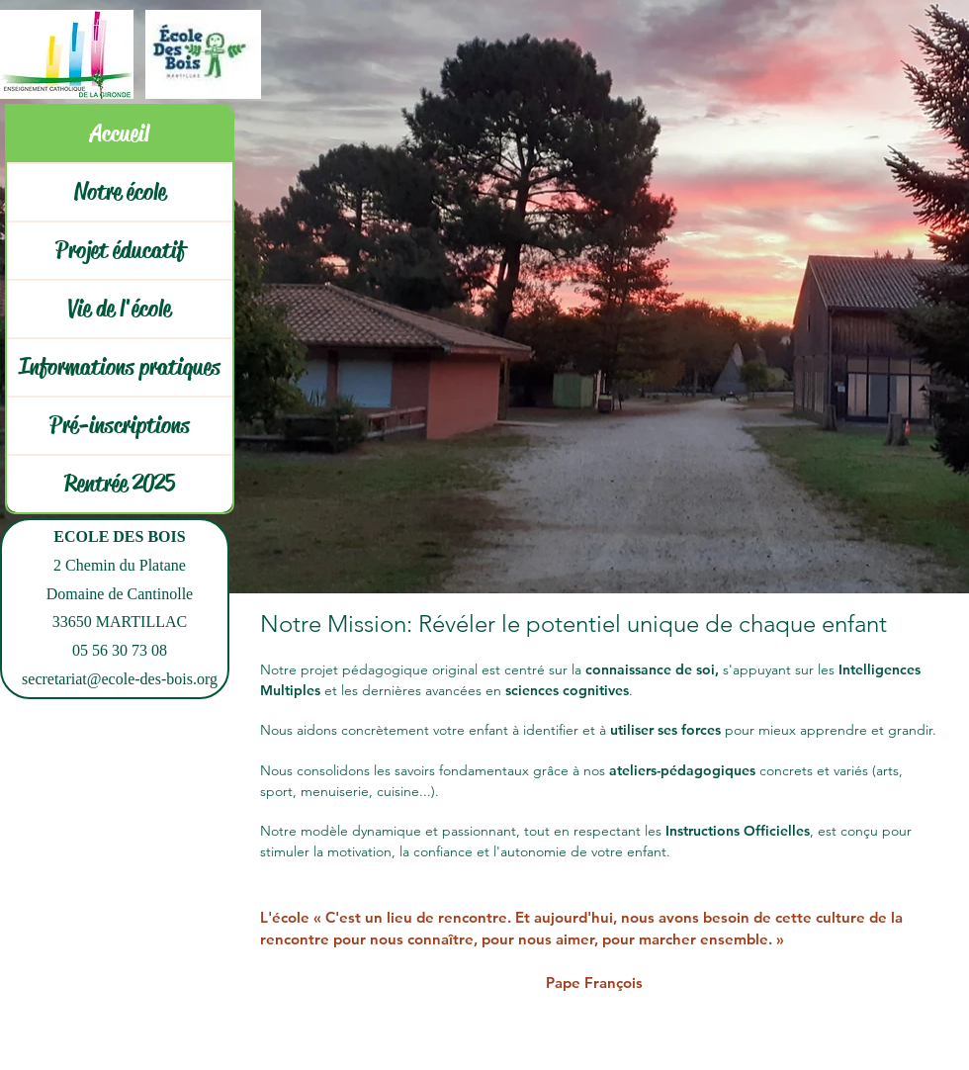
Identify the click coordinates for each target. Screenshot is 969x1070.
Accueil (119, 133)
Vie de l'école (119, 308)
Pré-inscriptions (119, 425)
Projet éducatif (120, 250)
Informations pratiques (119, 367)
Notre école (120, 192)
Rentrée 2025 (119, 483)
